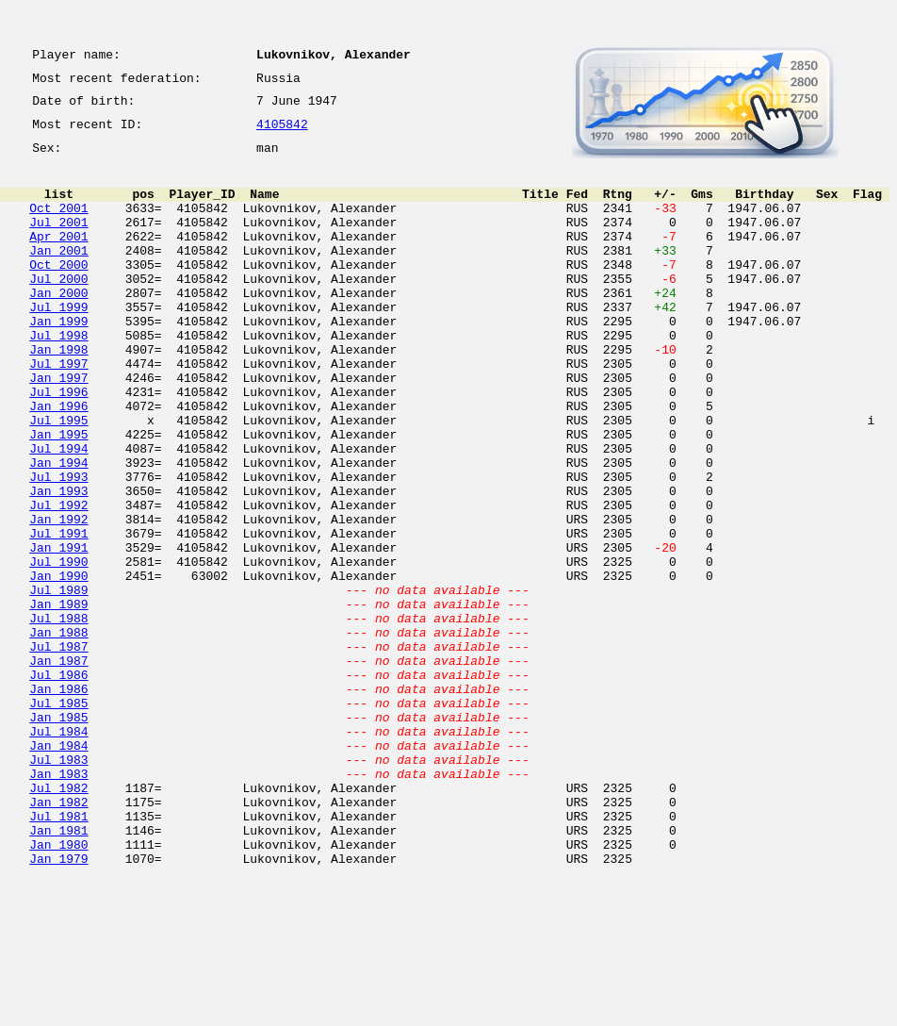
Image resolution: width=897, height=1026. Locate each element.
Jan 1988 (58, 733)
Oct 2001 (58, 224)
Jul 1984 (58, 852)
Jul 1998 (58, 377)
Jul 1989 (58, 682)
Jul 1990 (58, 648)
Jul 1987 (58, 750)
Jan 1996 (58, 462)
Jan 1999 (58, 360)
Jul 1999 (58, 343)
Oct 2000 (58, 292)
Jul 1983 (58, 886)
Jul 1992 (58, 580)
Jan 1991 (58, 631)
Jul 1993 (58, 546)
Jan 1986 (58, 801)
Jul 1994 (58, 513)
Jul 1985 (58, 818)
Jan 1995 (58, 496)
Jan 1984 (58, 869)
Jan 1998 (58, 394)
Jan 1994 (58, 529)
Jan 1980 (58, 988)
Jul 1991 (58, 614)
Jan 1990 (58, 665)
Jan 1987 (58, 767)
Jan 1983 (58, 903)
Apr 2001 (58, 258)
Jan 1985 (58, 835)
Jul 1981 (58, 954)
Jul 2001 (58, 241)
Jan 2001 (58, 275)
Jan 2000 (58, 326)
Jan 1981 (58, 971)
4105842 (282, 133)
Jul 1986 (58, 784)
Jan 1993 (58, 563)
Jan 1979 (58, 1005)
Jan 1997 (58, 428)
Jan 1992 (58, 597)
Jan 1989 (58, 699)
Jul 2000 (58, 309)
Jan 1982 (58, 937)
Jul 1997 (58, 411)
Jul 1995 (58, 479)
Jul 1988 (58, 716)
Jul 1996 (58, 445)
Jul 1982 (58, 920)
